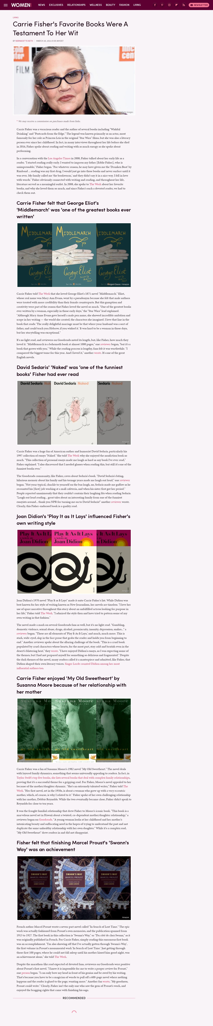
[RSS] (183, 5)
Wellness (96, 4)
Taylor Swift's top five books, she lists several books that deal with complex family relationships (73, 777)
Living (137, 4)
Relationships (76, 4)
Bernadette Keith (24, 41)
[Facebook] (155, 5)
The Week (95, 184)
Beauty (110, 4)
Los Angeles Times (59, 158)
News (41, 4)
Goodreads (45, 819)
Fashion (124, 4)
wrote (97, 353)
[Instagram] (169, 5)
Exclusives (56, 4)
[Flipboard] (176, 5)
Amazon (125, 442)
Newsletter (199, 5)
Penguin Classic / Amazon (118, 284)
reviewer (105, 344)
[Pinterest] (162, 5)
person (26, 973)
